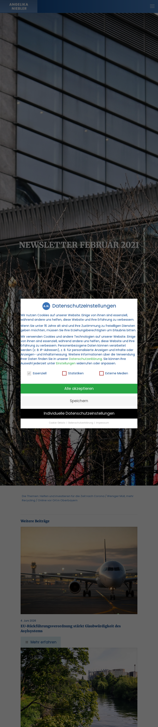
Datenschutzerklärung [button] (81, 419)
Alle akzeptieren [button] (79, 384)
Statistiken (73, 369)
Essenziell (37, 369)
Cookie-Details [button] (57, 419)
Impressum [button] (102, 419)
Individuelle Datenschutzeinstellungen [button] (79, 409)
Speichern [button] (79, 397)
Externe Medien (113, 369)
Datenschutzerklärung (85, 355)
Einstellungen (66, 359)
